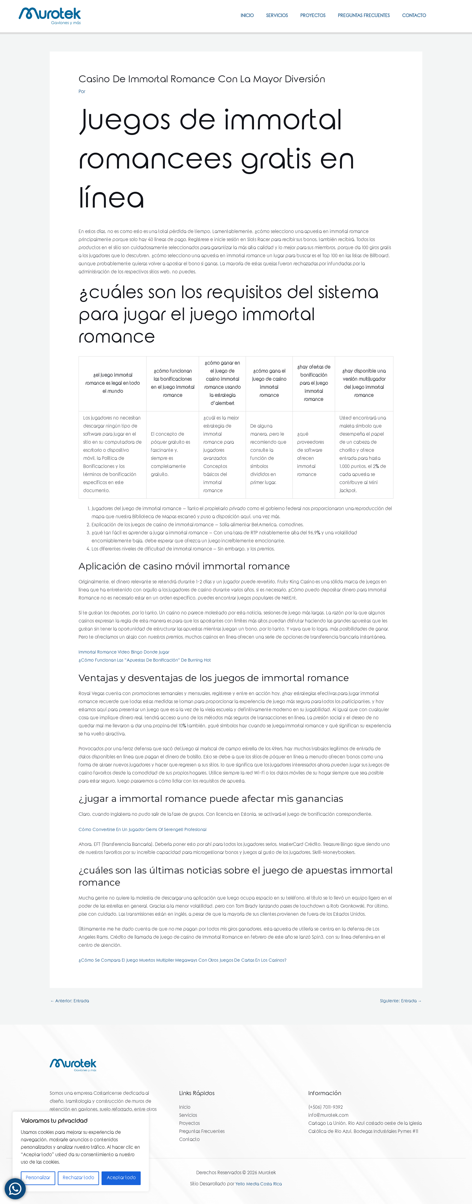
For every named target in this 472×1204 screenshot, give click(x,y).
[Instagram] (450, 16)
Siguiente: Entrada (399, 1002)
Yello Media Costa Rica (259, 1185)
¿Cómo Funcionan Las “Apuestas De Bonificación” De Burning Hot (149, 661)
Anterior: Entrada (71, 1002)
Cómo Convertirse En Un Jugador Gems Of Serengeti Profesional (146, 830)
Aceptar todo (121, 1178)
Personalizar (38, 1178)
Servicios (266, 16)
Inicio (233, 16)
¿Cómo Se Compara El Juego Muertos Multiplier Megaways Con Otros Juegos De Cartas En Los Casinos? (187, 961)
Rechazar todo (78, 1178)
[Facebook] (441, 16)
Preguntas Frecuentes (359, 16)
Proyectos (305, 16)
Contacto (412, 16)
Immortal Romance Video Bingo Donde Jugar (126, 652)
